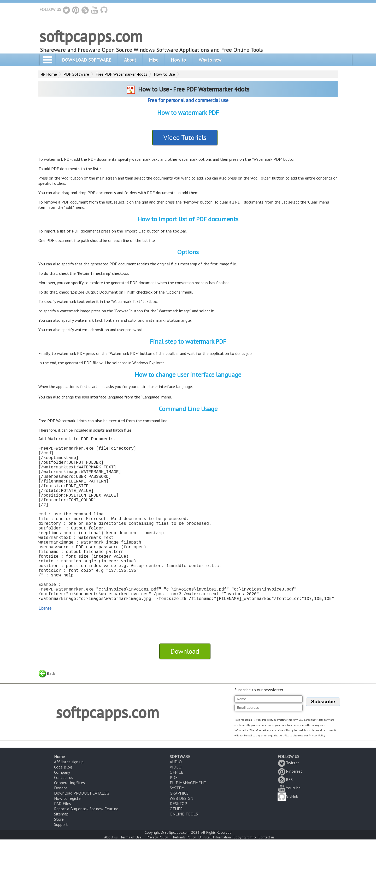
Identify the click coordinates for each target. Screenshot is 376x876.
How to (178, 60)
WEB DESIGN (181, 834)
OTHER (176, 845)
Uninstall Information (214, 873)
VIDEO (175, 803)
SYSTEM (177, 824)
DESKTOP (178, 840)
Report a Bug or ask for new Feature (86, 845)
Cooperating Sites (69, 819)
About (130, 60)
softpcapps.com (91, 36)
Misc (153, 60)
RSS (285, 816)
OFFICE (176, 808)
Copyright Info (244, 873)
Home (51, 74)
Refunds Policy (184, 873)
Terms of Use (131, 873)
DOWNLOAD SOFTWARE (86, 60)
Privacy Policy (157, 873)
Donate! (61, 824)
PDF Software (76, 74)
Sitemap (61, 850)
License (44, 644)
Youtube (289, 824)
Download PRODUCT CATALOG (81, 829)
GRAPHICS (179, 829)
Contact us (63, 814)
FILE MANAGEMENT (188, 819)
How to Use (164, 74)
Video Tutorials (184, 137)
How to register (68, 834)
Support (61, 860)
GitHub (288, 832)
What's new (210, 60)
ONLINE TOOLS (184, 850)
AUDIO (176, 798)
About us (111, 873)
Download (185, 687)
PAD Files (62, 840)
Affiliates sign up (69, 798)
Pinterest (290, 807)
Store (59, 855)
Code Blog (63, 803)
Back (46, 709)
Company (62, 808)
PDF (174, 814)
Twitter (288, 799)
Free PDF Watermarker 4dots (121, 74)
